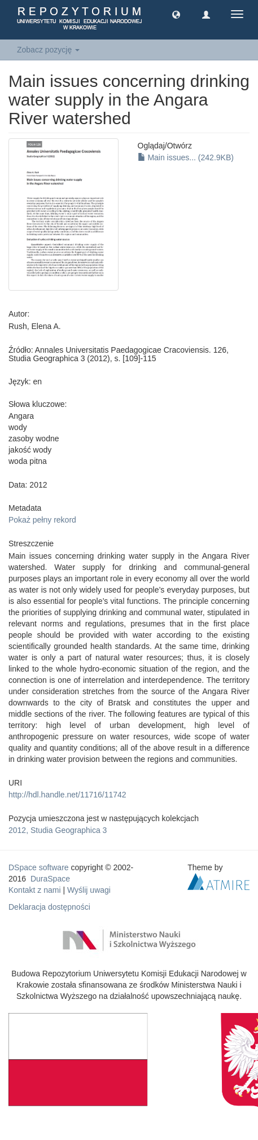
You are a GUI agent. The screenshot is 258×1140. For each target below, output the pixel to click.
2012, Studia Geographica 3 (57, 830)
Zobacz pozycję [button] (48, 49)
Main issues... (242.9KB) (186, 157)
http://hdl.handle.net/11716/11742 (67, 794)
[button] (176, 14)
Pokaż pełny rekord (42, 519)
